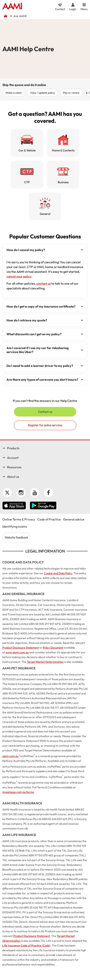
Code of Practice (49, 519)
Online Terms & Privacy (18, 519)
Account (13, 458)
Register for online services (45, 425)
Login (72, 9)
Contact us (45, 412)
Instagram (21, 493)
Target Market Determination (45, 662)
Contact (60, 9)
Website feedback (16, 537)
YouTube (35, 493)
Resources (14, 467)
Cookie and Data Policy (58, 573)
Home (12, 6)
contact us (43, 283)
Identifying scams (14, 526)
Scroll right (86, 93)
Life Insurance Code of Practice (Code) (26, 945)
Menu (84, 9)
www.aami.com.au (17, 652)
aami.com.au (10, 756)
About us (13, 477)
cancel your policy (18, 276)
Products (13, 448)
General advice (73, 519)
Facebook (48, 493)
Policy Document (53, 647)
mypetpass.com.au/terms (18, 792)
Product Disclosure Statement (20, 647)
